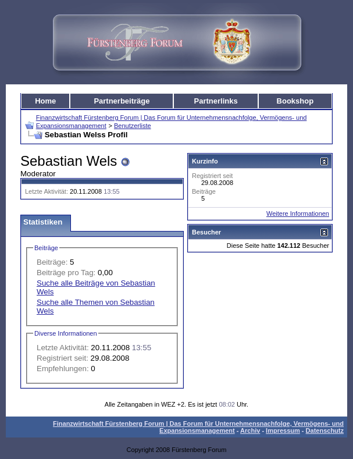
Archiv (250, 430)
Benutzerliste (132, 125)
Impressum (283, 430)
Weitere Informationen (297, 213)
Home (45, 101)
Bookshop (295, 101)
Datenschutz (325, 430)
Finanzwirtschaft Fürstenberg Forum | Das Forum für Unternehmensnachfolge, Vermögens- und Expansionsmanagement (198, 427)
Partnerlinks (216, 101)
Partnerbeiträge (121, 101)
